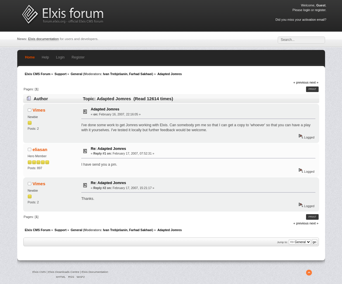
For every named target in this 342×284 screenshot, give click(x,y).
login (306, 10)
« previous (301, 82)
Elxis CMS (39, 271)
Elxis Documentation (95, 271)
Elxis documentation (43, 39)
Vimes (38, 110)
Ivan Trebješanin (115, 74)
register (320, 10)
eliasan (39, 149)
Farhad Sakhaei (140, 74)
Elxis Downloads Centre (63, 271)
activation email (313, 19)
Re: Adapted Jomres (108, 149)
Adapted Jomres (105, 109)
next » (314, 82)
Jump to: (282, 242)
